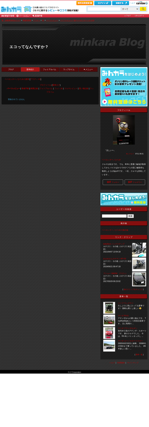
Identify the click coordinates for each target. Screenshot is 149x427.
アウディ (36, 20)
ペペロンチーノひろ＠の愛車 (17, 79)
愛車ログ (56, 85)
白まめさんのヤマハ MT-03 (114, 259)
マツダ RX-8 (123, 316)
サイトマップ (132, 363)
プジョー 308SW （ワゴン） (115, 273)
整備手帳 (25, 88)
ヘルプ (132, 3)
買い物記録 (83, 88)
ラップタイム (68, 69)
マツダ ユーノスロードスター (130, 341)
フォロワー (135, 182)
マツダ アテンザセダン (127, 328)
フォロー (113, 182)
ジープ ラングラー (125, 303)
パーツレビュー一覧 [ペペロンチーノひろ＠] (77, 20)
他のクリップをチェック (133, 289)
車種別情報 (27, 20)
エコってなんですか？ (28, 47)
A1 (43, 20)
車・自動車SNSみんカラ (11, 20)
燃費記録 (34, 88)
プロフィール (45, 85)
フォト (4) (58, 88)
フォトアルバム (49, 69)
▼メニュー (88, 69)
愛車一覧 (139, 354)
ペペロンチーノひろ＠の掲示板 (115, 230)
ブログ (11, 69)
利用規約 (121, 363)
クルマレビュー (70, 88)
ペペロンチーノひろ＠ (111, 160)
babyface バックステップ (114, 244)
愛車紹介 (30, 69)
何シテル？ (130, 154)
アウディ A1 (35, 79)
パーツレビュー (52, 20)
